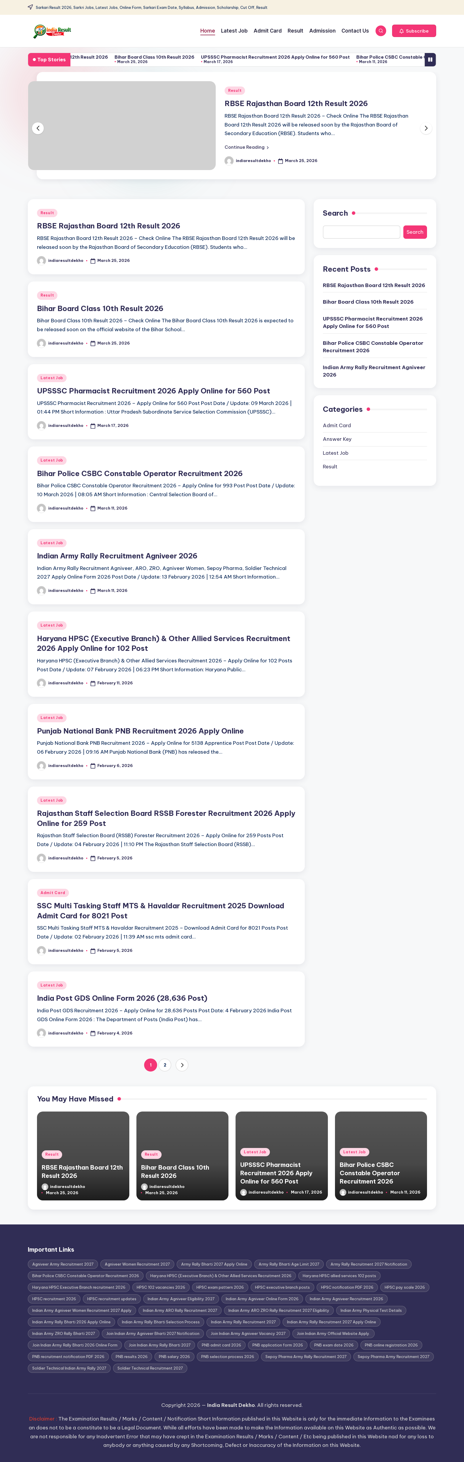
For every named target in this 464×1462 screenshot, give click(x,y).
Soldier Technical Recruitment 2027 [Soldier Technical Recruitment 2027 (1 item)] (150, 1368)
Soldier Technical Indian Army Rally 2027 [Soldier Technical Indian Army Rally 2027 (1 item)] (69, 1368)
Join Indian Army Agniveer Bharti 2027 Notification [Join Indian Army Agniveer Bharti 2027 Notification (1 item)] (152, 1333)
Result (234, 90)
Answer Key (337, 439)
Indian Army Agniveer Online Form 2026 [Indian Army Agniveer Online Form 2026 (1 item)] (262, 1298)
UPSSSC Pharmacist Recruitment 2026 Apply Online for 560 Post (300, 57)
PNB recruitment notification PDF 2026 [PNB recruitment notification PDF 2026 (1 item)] (68, 1356)
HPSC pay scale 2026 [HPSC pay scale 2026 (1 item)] (405, 1287)
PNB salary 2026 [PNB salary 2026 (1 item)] (174, 1356)
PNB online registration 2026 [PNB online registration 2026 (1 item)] (391, 1345)
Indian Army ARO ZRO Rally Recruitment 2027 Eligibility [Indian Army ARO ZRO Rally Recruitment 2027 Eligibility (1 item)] (278, 1310)
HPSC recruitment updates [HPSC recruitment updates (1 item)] (111, 1298)
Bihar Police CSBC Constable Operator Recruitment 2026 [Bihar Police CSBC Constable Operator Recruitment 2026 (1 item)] (85, 1275)
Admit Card (53, 893)
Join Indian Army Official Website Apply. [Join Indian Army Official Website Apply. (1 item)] (333, 1333)
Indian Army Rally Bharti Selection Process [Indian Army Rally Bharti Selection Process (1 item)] (161, 1322)
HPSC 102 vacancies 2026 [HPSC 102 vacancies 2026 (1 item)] (161, 1287)
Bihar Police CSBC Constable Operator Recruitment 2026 (140, 473)
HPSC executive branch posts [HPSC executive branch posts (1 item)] (282, 1287)
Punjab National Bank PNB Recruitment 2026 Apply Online (140, 730)
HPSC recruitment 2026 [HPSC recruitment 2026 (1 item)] (54, 1298)
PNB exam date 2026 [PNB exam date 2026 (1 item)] (334, 1345)
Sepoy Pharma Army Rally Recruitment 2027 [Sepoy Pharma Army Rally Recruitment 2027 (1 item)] (306, 1356)
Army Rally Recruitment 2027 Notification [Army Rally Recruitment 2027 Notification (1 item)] (369, 1264)
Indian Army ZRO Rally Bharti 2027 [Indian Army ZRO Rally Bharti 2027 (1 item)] (63, 1333)
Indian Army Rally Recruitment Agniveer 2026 (117, 555)
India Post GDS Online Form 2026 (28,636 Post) (122, 998)
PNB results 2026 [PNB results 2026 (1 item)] (132, 1356)
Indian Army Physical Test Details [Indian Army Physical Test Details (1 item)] (371, 1310)
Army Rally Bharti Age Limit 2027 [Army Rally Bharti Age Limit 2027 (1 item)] (289, 1264)
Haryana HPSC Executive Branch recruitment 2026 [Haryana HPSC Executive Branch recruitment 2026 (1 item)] (78, 1287)
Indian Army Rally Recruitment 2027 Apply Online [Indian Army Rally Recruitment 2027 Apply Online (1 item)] (331, 1322)
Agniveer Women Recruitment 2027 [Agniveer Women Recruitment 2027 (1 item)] (137, 1264)
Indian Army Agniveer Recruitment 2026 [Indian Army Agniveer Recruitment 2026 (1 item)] (346, 1298)
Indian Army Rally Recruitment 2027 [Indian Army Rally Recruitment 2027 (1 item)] (243, 1322)
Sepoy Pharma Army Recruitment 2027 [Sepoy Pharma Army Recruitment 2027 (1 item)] (393, 1356)
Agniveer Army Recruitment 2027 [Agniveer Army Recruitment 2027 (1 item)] (63, 1264)
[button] (414, 31)
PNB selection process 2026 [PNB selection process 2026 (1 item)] (227, 1356)
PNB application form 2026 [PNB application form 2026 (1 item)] (277, 1345)
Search (335, 213)
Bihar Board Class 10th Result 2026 (180, 57)
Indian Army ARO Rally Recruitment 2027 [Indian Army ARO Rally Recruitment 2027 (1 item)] (180, 1310)
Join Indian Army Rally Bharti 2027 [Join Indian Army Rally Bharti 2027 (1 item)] (160, 1345)
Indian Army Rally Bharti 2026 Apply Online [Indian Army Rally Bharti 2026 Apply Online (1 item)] (71, 1322)
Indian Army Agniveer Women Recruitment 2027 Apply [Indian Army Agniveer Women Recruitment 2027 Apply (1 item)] (82, 1310)
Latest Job (52, 378)
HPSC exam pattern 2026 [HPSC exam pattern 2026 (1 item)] (220, 1287)
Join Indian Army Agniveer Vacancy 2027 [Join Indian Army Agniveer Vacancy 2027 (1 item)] (248, 1333)
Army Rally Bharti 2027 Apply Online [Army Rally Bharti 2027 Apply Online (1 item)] (214, 1264)
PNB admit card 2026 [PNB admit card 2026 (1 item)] (221, 1345)
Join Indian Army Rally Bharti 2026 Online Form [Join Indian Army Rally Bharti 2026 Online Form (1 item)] (74, 1345)
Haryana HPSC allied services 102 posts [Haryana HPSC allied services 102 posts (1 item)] (339, 1275)
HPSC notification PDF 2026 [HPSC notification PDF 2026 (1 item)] (347, 1287)
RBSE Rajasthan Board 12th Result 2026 (88, 57)
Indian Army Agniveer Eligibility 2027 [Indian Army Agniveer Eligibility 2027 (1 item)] (181, 1298)
